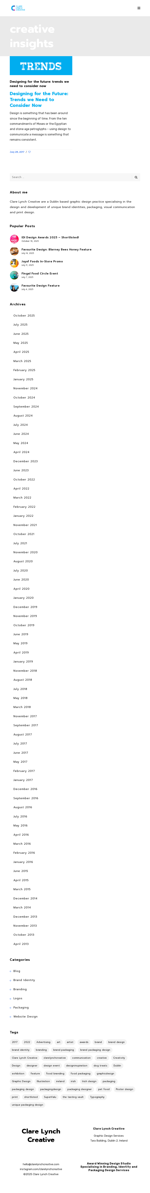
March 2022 (22, 498)
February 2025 (24, 370)
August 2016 (22, 807)
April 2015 (21, 880)
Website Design (25, 1017)
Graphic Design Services (109, 1135)
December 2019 (25, 607)
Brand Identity (24, 980)
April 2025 (21, 352)
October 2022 (24, 480)
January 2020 (23, 598)
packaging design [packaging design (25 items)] (23, 1089)
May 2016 (20, 826)
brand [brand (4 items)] (98, 1042)
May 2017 (20, 762)
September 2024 (26, 407)
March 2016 (22, 844)
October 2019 (23, 625)
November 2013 (25, 926)
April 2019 (21, 653)
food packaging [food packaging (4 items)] (80, 1073)
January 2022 (23, 516)
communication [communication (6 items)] (81, 1058)
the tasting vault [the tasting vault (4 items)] (73, 1097)
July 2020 (20, 571)
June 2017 (20, 753)
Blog (16, 971)
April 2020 (21, 589)
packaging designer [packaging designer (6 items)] (79, 1089)
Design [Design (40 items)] (16, 1065)
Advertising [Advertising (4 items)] (43, 1042)
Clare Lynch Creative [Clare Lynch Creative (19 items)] (24, 1058)
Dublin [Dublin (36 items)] (117, 1065)
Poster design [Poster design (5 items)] (124, 1089)
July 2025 (20, 325)
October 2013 (23, 935)
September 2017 (25, 725)
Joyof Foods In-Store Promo (42, 261)
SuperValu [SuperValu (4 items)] (50, 1097)
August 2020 (23, 561)
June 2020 (21, 580)
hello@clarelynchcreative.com (41, 1164)
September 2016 (25, 798)
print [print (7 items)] (15, 1097)
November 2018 (25, 671)
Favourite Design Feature (41, 285)
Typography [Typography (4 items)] (97, 1097)
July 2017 (20, 744)
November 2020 (25, 552)
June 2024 (21, 434)
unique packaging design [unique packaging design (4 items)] (27, 1105)
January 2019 (23, 662)
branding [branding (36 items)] (41, 1050)
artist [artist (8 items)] (70, 1042)
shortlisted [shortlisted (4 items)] (31, 1097)
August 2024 (23, 416)
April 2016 (21, 835)
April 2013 (21, 944)
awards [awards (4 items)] (84, 1042)
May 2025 (20, 343)
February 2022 (24, 507)
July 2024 (20, 425)
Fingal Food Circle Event (40, 273)
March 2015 (22, 889)
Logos (17, 998)
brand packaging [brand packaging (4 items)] (63, 1050)
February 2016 (24, 853)
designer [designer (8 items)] (32, 1065)
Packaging (21, 1008)
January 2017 (23, 780)
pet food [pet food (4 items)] (104, 1089)
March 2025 (22, 361)
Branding (20, 989)
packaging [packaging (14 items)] (109, 1081)
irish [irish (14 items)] (73, 1081)
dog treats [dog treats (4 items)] (100, 1065)
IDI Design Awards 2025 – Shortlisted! (50, 237)
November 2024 (25, 388)
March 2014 (22, 908)
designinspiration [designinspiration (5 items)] (76, 1065)
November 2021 (25, 525)
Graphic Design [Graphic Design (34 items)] (21, 1081)
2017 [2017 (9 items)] (15, 1042)
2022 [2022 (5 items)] (27, 1042)
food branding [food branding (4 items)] (55, 1073)
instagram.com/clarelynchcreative (41, 1169)
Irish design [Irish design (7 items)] (89, 1081)
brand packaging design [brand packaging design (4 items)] (95, 1050)
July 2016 (20, 817)
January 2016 (23, 862)
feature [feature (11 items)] (35, 1073)
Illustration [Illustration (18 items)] (43, 1081)
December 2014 (25, 898)
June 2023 (21, 470)
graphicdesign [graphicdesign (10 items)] (105, 1073)
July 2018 (20, 689)
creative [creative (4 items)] (102, 1058)
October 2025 (24, 316)
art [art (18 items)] (59, 1042)
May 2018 (20, 698)
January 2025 (23, 379)
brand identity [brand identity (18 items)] (21, 1050)
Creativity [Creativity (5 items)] (119, 1058)
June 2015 (20, 871)
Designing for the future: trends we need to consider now (39, 83)
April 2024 (21, 452)
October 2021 (23, 534)
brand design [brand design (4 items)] (116, 1042)
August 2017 (22, 735)
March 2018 (22, 707)
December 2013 (25, 917)
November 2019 (25, 616)
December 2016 (25, 789)
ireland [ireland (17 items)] (60, 1081)
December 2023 (25, 461)
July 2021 (20, 543)
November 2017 (25, 716)
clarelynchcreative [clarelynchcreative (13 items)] (55, 1058)
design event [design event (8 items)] (52, 1065)
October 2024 (24, 398)
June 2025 (21, 334)
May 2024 (20, 443)
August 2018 (22, 680)
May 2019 (20, 643)
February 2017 (24, 771)
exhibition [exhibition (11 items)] (18, 1073)
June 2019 (20, 634)
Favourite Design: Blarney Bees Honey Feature (56, 249)
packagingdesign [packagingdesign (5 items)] (50, 1089)
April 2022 (21, 489)
